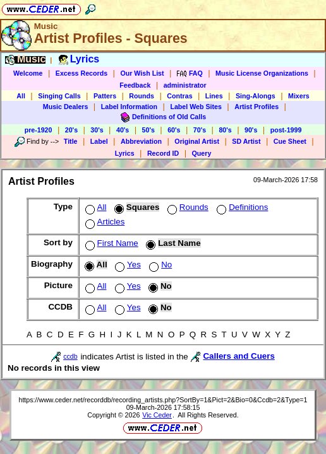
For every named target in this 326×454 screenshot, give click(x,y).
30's (96, 130)
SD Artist (246, 141)
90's (250, 130)
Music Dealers (65, 106)
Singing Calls (59, 96)
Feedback (134, 85)
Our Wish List (142, 73)
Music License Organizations (261, 73)
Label (99, 141)
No (159, 264)
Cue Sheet (290, 141)
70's (199, 130)
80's (225, 130)
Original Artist (196, 141)
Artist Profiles (256, 106)
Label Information (129, 106)
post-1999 (286, 130)
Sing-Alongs (255, 96)
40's (122, 130)
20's (71, 130)
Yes (126, 264)
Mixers (299, 96)
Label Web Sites (196, 106)
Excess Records (81, 73)
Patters (105, 96)
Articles (104, 221)
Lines (214, 96)
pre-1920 (38, 130)
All (20, 96)
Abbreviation (141, 141)
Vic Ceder (157, 415)
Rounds (141, 96)
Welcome (28, 73)
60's (173, 130)
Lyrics (125, 153)
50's (148, 130)
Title (71, 141)
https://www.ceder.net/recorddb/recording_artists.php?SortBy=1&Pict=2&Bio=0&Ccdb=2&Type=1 (162, 400)
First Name (110, 243)
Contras (179, 96)
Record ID (163, 153)
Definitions (241, 207)
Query (202, 153)
